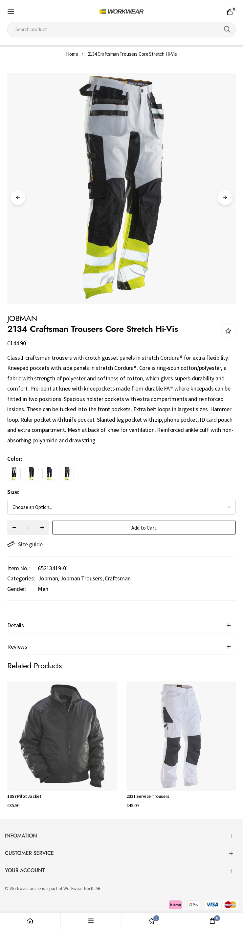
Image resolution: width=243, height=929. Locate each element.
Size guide (24, 544)
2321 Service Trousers (147, 796)
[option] (13, 473)
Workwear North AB (81, 888)
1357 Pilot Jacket (24, 796)
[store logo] (122, 11)
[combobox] (121, 29)
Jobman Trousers (81, 578)
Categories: (21, 578)
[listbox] (115, 475)
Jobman (48, 578)
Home (72, 54)
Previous (18, 197)
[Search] (227, 29)
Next (225, 197)
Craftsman (118, 578)
